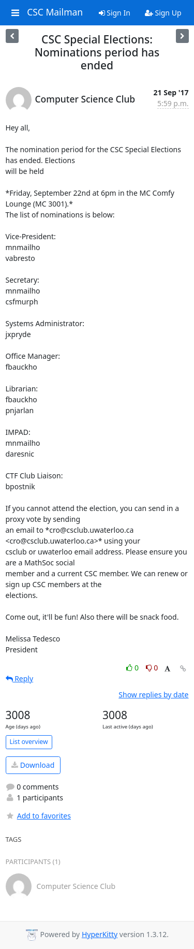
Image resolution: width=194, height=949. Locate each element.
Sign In (114, 13)
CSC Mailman (55, 12)
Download (32, 765)
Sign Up (163, 13)
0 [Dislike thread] (152, 668)
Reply (20, 678)
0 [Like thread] (133, 668)
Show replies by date (153, 694)
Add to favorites (38, 816)
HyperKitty (99, 934)
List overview (29, 741)
